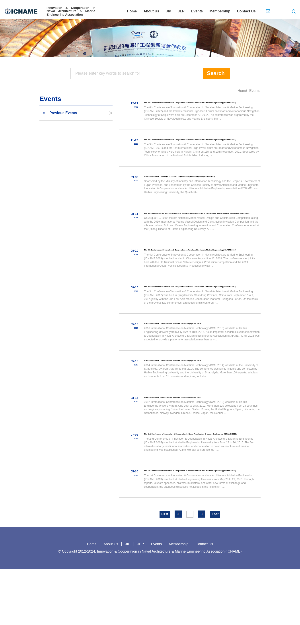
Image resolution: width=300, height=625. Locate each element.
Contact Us (246, 11)
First (164, 570)
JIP (168, 11)
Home (132, 11)
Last (215, 570)
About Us (151, 11)
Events (197, 11)
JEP (181, 11)
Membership (219, 11)
